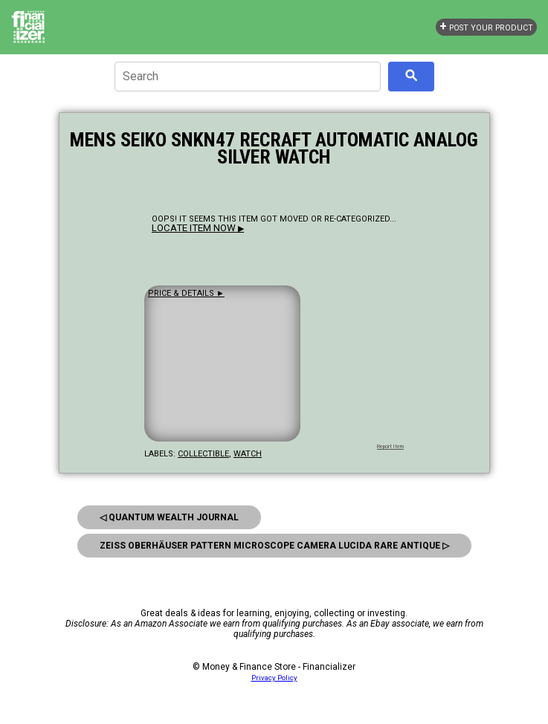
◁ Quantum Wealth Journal (169, 517)
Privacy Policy (274, 677)
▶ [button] (198, 228)
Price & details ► (186, 293)
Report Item (390, 447)
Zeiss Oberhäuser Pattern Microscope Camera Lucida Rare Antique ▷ (274, 545)
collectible (203, 454)
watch (247, 454)
